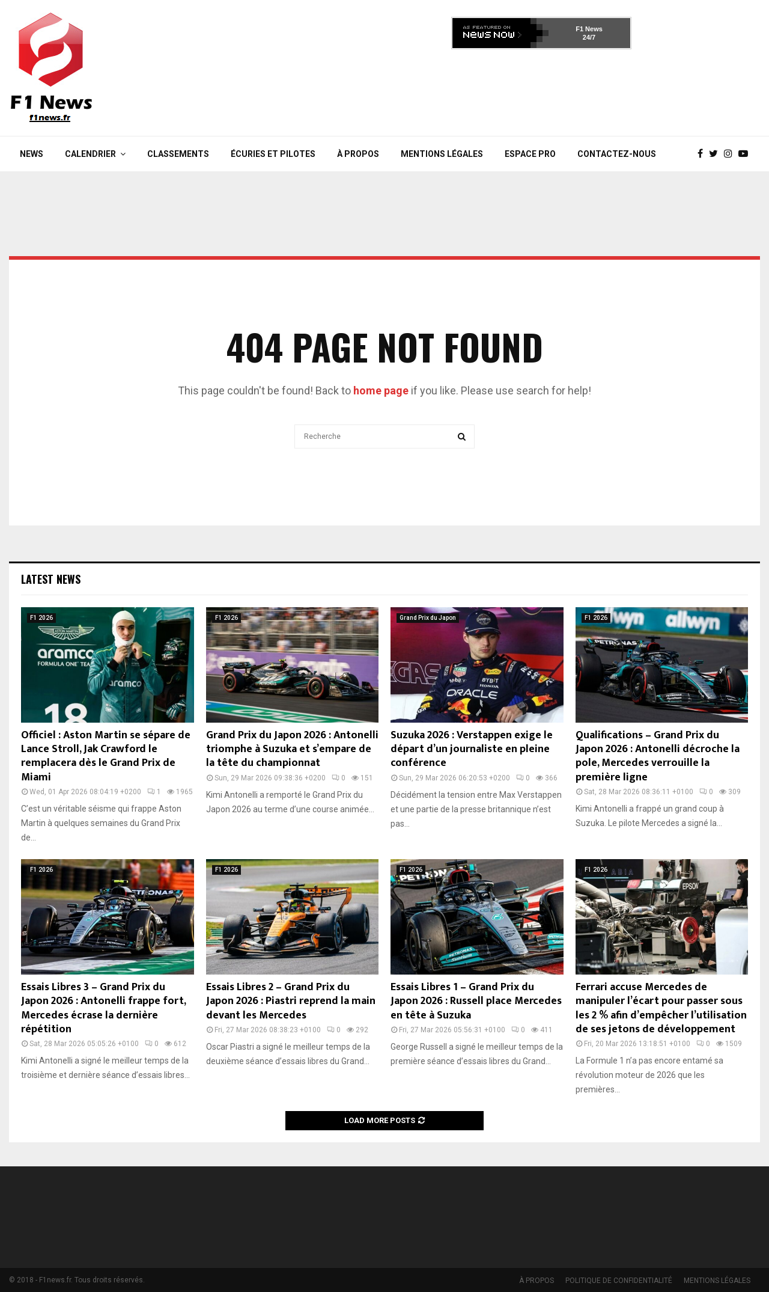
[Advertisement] (541, 89)
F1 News (589, 28)
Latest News (51, 579)
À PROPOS (358, 154)
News (31, 154)
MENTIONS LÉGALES (442, 154)
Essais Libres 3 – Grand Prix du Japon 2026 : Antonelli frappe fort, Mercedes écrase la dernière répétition (103, 1008)
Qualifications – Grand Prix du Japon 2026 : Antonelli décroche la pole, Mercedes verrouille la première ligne (658, 756)
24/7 (589, 37)
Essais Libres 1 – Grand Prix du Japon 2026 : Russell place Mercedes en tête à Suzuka (476, 1001)
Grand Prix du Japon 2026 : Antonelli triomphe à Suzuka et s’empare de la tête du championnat (292, 749)
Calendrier (90, 154)
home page (381, 390)
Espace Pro (530, 154)
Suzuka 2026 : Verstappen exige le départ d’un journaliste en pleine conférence (472, 749)
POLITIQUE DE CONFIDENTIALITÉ (618, 1280)
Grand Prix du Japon (428, 617)
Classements (178, 154)
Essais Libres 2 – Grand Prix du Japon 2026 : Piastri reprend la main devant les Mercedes (290, 1001)
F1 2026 (41, 617)
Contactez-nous (616, 154)
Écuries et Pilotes (273, 154)
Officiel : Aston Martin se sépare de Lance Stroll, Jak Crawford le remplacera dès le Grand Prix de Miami (105, 756)
